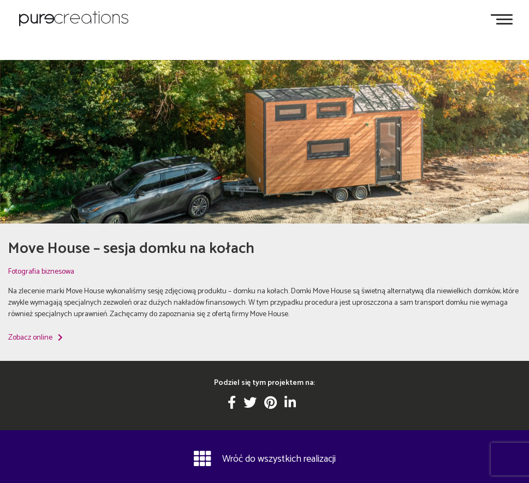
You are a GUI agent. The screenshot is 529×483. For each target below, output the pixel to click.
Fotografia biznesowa (41, 271)
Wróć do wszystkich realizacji (265, 458)
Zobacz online (35, 337)
